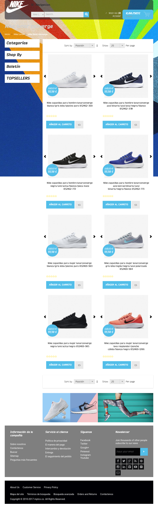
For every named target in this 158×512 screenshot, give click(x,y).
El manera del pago (55, 444)
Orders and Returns (87, 494)
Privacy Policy (51, 487)
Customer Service (32, 487)
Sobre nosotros (18, 444)
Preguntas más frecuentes (23, 460)
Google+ (84, 447)
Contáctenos (16, 448)
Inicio (7, 34)
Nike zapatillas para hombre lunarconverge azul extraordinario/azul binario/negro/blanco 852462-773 (126, 186)
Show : (105, 45)
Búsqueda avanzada (64, 494)
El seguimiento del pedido (58, 456)
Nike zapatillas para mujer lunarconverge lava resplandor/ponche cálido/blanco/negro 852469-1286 (126, 346)
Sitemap (14, 456)
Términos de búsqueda (38, 494)
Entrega (49, 452)
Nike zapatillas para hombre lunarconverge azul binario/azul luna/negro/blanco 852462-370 (126, 106)
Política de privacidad (56, 440)
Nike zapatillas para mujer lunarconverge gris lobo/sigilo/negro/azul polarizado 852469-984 (126, 266)
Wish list (113, 13)
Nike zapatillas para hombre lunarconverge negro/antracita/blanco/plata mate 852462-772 (70, 186)
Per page (130, 45)
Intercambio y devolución (58, 448)
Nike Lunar (19, 34)
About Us (14, 487)
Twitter (83, 443)
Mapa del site (17, 494)
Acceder (117, 16)
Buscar (13, 452)
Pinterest (85, 451)
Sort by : (68, 45)
